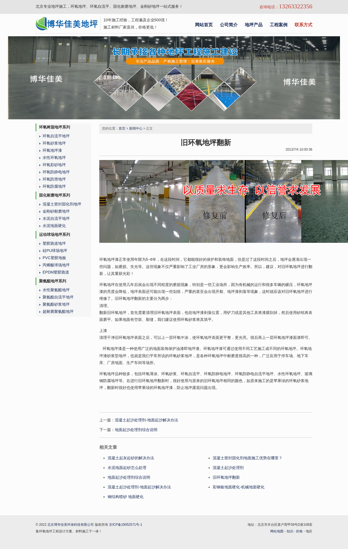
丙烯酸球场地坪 (56, 265)
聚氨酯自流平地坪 (58, 297)
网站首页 (204, 24)
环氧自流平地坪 (56, 136)
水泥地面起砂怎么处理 (127, 467)
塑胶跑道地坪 (54, 243)
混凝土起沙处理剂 (228, 467)
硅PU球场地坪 (55, 250)
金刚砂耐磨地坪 (56, 211)
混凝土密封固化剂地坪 (62, 204)
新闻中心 (135, 128)
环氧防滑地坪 (54, 179)
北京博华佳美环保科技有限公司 (70, 525)
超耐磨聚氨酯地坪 (58, 311)
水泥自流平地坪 (56, 218)
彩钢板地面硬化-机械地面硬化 (238, 487)
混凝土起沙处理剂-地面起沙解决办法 (146, 420)
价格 (299, 531)
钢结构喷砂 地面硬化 (126, 496)
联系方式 (303, 24)
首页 (122, 128)
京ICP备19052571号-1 (125, 525)
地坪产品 (254, 24)
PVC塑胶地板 (54, 258)
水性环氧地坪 (54, 157)
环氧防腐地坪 (54, 186)
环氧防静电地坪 (56, 172)
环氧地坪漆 (52, 150)
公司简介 (229, 24)
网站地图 (277, 531)
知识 (290, 531)
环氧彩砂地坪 (54, 165)
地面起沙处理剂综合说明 (136, 429)
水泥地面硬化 (54, 225)
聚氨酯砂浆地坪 (56, 304)
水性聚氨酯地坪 (56, 290)
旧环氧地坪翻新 (226, 477)
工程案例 (278, 24)
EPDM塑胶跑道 (56, 272)
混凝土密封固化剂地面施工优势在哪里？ (247, 458)
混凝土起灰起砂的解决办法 (131, 458)
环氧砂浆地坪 (54, 143)
